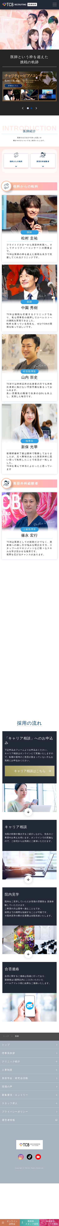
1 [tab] (28, 108)
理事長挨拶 (8, 1095)
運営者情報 (8, 1162)
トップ (6, 1087)
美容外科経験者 (43, 164)
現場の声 (7, 1128)
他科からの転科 (16, 164)
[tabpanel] (29, 86)
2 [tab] (31, 108)
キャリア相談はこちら (29, 813)
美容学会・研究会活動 (15, 1120)
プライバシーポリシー (15, 1153)
